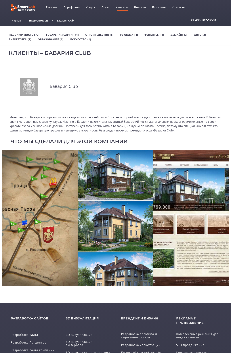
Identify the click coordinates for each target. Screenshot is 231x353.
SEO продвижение (190, 345)
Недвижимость (39, 20)
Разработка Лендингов (28, 342)
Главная (51, 7)
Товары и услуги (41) (62, 34)
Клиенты (122, 7)
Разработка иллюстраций (141, 345)
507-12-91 (203, 20)
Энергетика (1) (20, 39)
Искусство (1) (80, 39)
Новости (140, 7)
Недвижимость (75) (24, 34)
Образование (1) (51, 39)
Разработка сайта (24, 335)
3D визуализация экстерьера (79, 343)
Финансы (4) (154, 34)
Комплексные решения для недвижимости (197, 336)
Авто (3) (200, 34)
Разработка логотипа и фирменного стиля (139, 336)
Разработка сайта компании (33, 350)
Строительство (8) (99, 34)
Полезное (159, 7)
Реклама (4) (129, 34)
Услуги (90, 7)
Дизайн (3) (179, 34)
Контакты (178, 7)
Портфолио (72, 7)
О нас (105, 7)
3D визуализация (79, 335)
